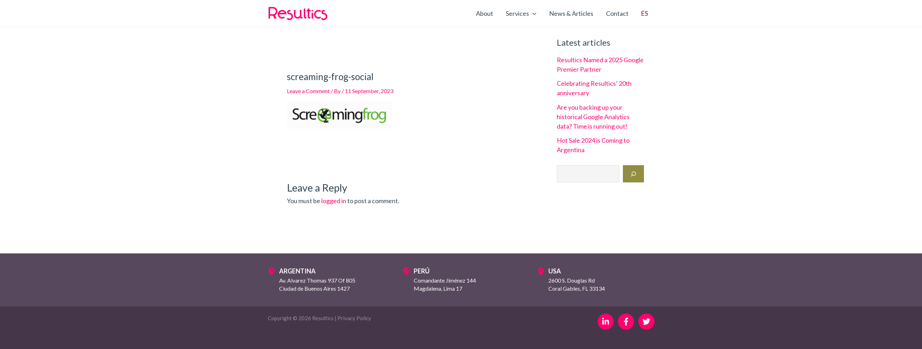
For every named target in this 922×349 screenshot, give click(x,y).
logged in (333, 201)
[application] (532, 13)
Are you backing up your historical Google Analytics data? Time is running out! (593, 116)
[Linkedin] (606, 322)
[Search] (633, 173)
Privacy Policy (354, 318)
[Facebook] (626, 322)
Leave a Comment (308, 91)
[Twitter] (646, 322)
